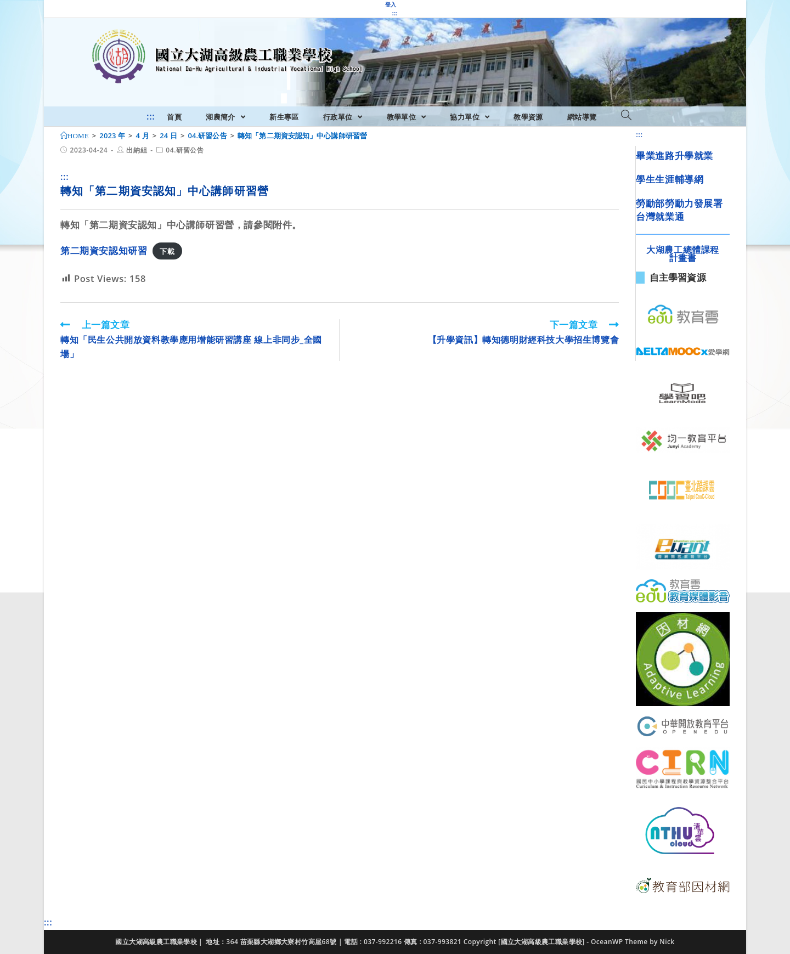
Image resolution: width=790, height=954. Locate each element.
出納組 (136, 150)
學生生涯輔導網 (669, 179)
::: (395, 13)
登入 (391, 4)
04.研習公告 (185, 150)
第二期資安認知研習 (103, 250)
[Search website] (626, 115)
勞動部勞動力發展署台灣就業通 (679, 210)
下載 (167, 251)
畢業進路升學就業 (674, 155)
